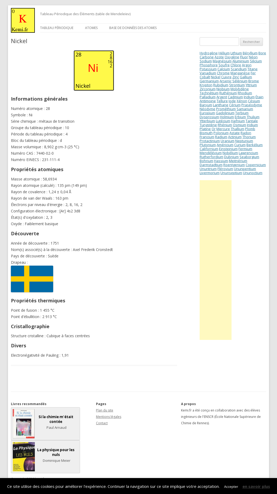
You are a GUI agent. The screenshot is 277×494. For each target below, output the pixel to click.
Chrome (223, 73)
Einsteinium (228, 148)
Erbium (240, 116)
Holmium (227, 116)
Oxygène (232, 57)
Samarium (245, 108)
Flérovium (225, 168)
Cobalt (205, 77)
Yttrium (251, 85)
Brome (253, 81)
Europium (207, 112)
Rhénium (225, 124)
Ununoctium (252, 172)
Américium (225, 144)
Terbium (242, 112)
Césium (254, 100)
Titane (252, 69)
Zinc (235, 77)
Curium (240, 144)
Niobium (223, 89)
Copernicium (256, 164)
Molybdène (239, 89)
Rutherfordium (211, 156)
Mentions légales (108, 416)
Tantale (252, 120)
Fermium (245, 148)
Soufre (224, 65)
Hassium (221, 160)
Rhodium (245, 92)
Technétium (209, 92)
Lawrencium (248, 152)
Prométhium (226, 108)
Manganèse (240, 73)
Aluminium (240, 61)
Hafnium (238, 120)
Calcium (223, 69)
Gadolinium (225, 112)
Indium (249, 96)
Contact (102, 423)
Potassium (208, 69)
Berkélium (254, 144)
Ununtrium (208, 168)
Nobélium (230, 152)
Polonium (221, 132)
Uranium (227, 140)
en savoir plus (256, 486)
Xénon (242, 100)
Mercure (223, 128)
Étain (259, 96)
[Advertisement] (216, 260)
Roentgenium (234, 164)
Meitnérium (238, 160)
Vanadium (208, 73)
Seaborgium (249, 156)
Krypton (206, 85)
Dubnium (231, 156)
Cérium (235, 104)
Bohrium (206, 160)
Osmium (239, 124)
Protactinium (210, 140)
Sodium (206, 61)
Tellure (222, 100)
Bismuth (206, 132)
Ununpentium (245, 168)
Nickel (215, 77)
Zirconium (208, 89)
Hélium (224, 53)
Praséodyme (251, 104)
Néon (253, 57)
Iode (232, 100)
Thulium (253, 116)
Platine (205, 128)
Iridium (252, 124)
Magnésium (222, 61)
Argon (246, 65)
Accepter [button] (231, 486)
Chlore (235, 65)
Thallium (237, 128)
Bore (262, 53)
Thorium (249, 136)
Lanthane (220, 104)
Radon (246, 132)
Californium (209, 148)
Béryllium (250, 53)
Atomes (91, 28)
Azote (219, 57)
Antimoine (208, 100)
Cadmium (235, 96)
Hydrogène (209, 53)
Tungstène (208, 124)
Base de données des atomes (133, 28)
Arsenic (226, 81)
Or (214, 128)
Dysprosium (209, 116)
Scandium (239, 69)
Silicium (256, 61)
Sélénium (239, 81)
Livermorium (210, 172)
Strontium (237, 85)
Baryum (206, 104)
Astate (234, 132)
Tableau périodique (56, 28)
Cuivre (226, 77)
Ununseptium (231, 172)
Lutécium (223, 120)
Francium (207, 136)
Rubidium (220, 85)
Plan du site (104, 410)
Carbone (207, 57)
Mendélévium (211, 152)
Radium (221, 136)
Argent (221, 96)
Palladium (208, 96)
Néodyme (207, 108)
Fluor (244, 57)
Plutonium (208, 144)
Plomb (250, 128)
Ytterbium (207, 120)
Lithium (236, 53)
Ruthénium (228, 92)
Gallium (246, 77)
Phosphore (209, 65)
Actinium (235, 136)
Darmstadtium (211, 164)
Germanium (209, 81)
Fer (253, 73)
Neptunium (244, 140)
